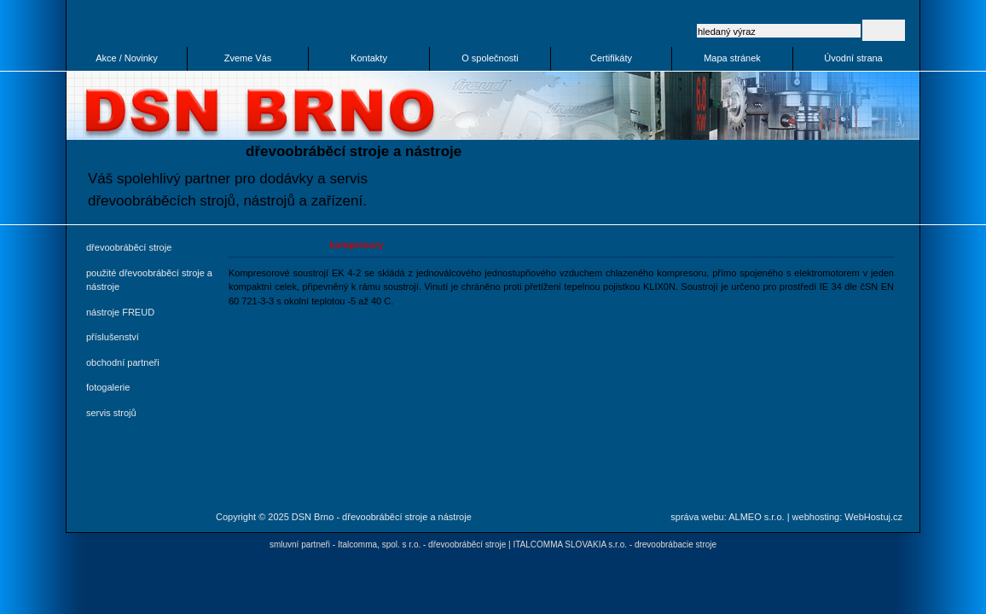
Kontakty (369, 58)
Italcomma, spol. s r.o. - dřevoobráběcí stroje (422, 544)
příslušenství (112, 337)
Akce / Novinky (127, 58)
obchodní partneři (123, 362)
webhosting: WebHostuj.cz (847, 517)
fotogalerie (108, 387)
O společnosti (490, 58)
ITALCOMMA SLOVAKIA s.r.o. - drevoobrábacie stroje (614, 544)
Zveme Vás (248, 58)
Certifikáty (611, 58)
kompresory (357, 245)
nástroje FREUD (120, 312)
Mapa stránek (732, 58)
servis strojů (111, 413)
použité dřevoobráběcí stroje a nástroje (149, 280)
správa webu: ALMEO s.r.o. (727, 517)
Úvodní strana (853, 58)
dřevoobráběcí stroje (128, 247)
